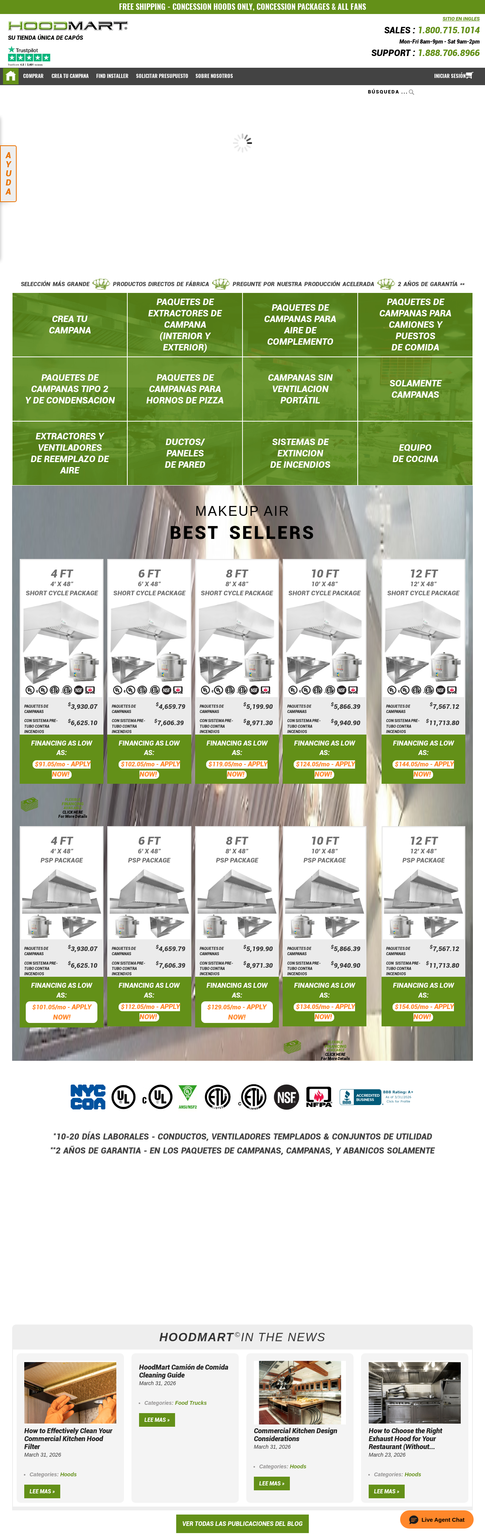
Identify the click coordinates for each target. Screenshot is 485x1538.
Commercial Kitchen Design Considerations (295, 1435)
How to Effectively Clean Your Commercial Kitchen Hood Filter (68, 1439)
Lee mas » (42, 1491)
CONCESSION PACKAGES (293, 7)
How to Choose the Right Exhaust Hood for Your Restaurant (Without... (405, 1439)
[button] (437, 1519)
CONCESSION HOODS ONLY (212, 7)
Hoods (68, 1474)
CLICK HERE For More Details (72, 814)
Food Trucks (191, 1403)
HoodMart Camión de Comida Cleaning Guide (183, 1371)
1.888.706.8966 (449, 53)
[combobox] (392, 92)
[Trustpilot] (30, 56)
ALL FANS (352, 7)
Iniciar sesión (450, 76)
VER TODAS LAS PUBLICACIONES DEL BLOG (242, 1523)
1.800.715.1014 (449, 30)
